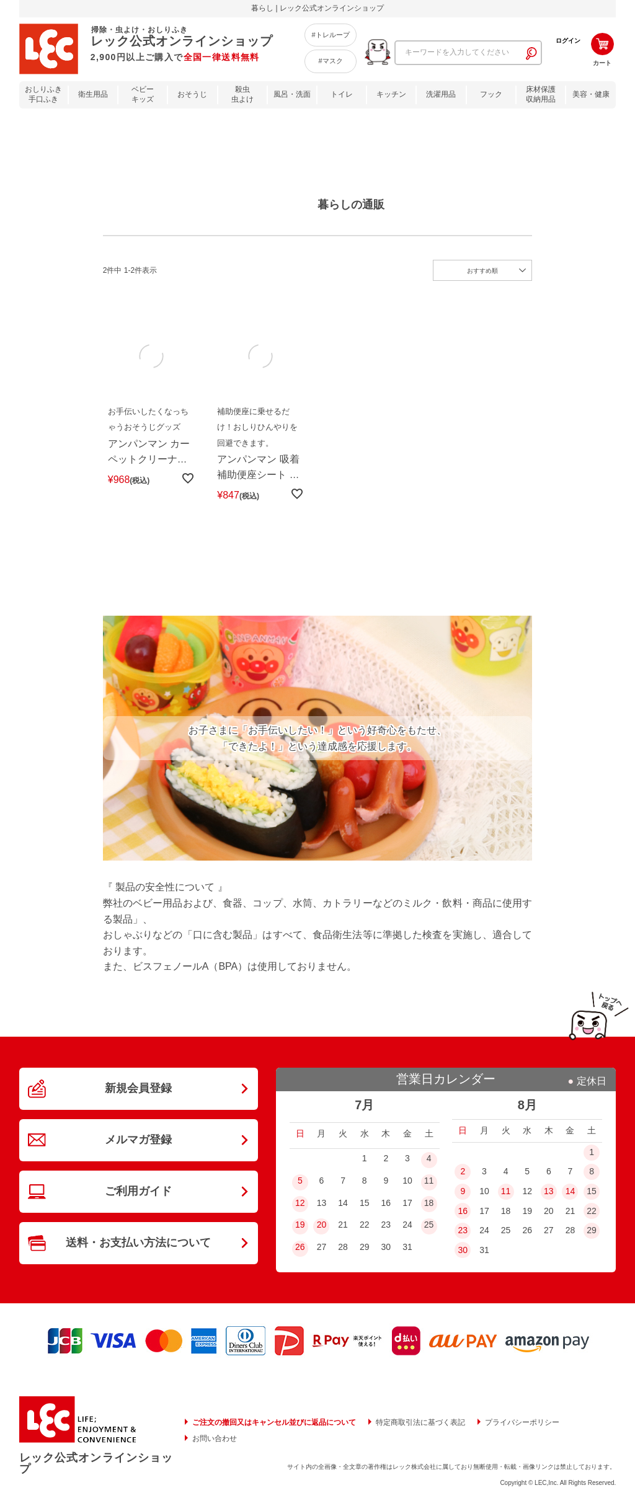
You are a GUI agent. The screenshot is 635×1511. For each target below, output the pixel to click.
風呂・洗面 (292, 94)
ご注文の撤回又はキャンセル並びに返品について (274, 1424)
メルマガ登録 (138, 1143)
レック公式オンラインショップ (96, 1465)
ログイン (568, 40)
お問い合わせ (214, 1439)
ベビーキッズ (142, 95)
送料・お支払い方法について (138, 1247)
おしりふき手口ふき (43, 95)
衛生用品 (93, 94)
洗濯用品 (441, 94)
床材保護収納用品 (541, 95)
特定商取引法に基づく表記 (420, 1424)
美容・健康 (591, 94)
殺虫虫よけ (242, 95)
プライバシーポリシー (522, 1424)
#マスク (330, 60)
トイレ (342, 94)
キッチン (391, 94)
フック (491, 94)
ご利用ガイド (138, 1195)
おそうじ (192, 94)
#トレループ (330, 34)
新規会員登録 (138, 1090)
